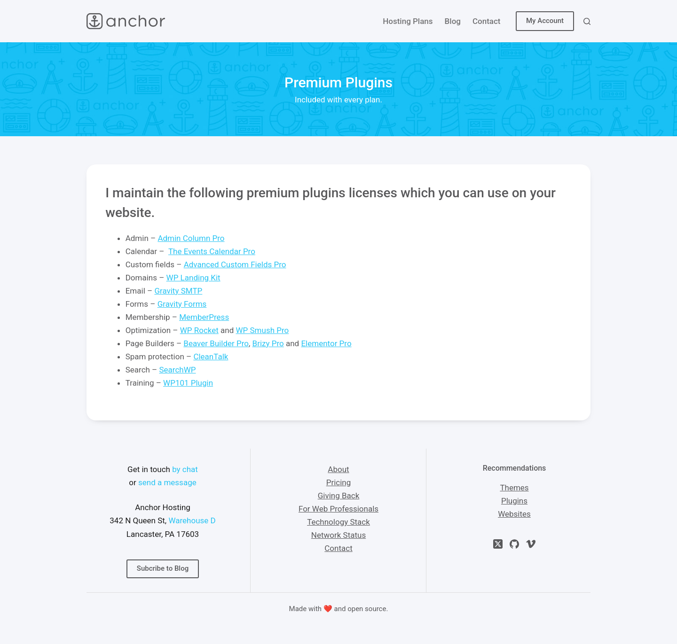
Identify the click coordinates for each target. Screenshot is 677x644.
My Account (545, 20)
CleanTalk (210, 356)
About (338, 469)
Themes (514, 487)
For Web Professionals (338, 508)
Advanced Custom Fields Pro (235, 264)
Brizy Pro (268, 343)
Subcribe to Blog (163, 568)
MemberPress (204, 317)
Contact (486, 21)
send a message (167, 482)
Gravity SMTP (178, 290)
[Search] (586, 21)
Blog (453, 21)
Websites (514, 514)
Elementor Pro (326, 343)
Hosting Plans (408, 21)
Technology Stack (338, 522)
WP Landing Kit (193, 277)
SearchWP (177, 369)
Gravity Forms (182, 304)
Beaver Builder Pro (216, 343)
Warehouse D (191, 520)
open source (366, 609)
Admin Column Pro (190, 238)
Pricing (338, 482)
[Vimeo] (530, 544)
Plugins (514, 500)
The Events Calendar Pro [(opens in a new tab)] (211, 251)
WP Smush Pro (262, 330)
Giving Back (339, 495)
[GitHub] (514, 544)
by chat (185, 469)
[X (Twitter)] (498, 544)
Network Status (338, 535)
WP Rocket (199, 330)
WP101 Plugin (188, 383)
